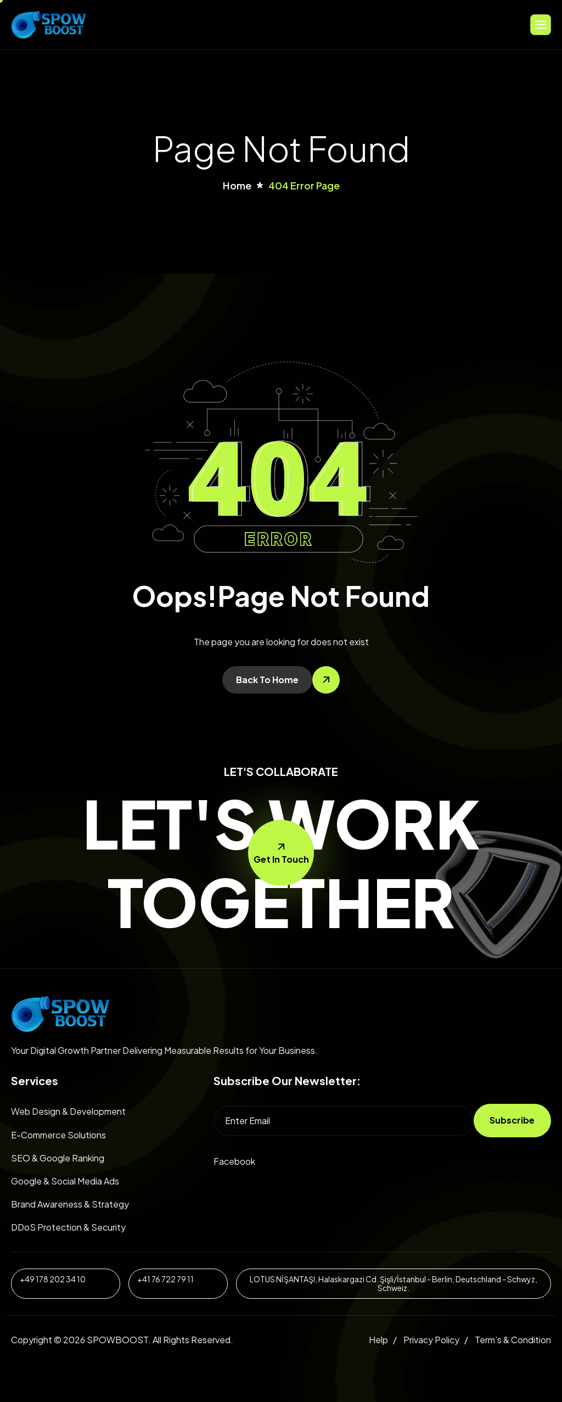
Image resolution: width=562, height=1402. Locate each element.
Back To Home (267, 679)
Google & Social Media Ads (65, 1181)
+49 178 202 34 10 (53, 1279)
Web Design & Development (68, 1111)
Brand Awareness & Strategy (70, 1204)
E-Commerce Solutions (58, 1135)
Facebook (234, 1161)
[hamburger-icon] (540, 24)
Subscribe (512, 1120)
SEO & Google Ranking (57, 1158)
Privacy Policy (431, 1339)
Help (378, 1339)
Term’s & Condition (513, 1339)
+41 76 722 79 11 (165, 1279)
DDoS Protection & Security (68, 1227)
